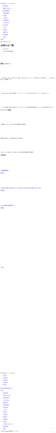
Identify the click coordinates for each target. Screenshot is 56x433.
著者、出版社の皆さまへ (6, 388)
